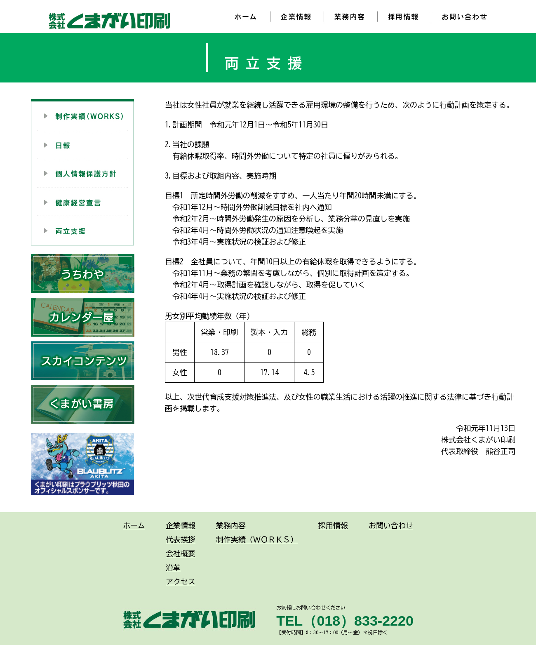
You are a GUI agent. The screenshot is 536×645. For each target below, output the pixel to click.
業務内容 (231, 525)
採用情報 (333, 525)
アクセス (180, 581)
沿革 (173, 567)
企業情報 (180, 525)
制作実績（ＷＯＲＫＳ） (257, 539)
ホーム (134, 525)
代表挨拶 (180, 539)
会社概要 (180, 553)
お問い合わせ (391, 525)
